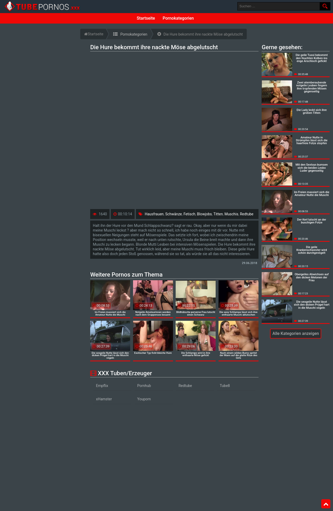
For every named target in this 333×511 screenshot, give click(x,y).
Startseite (146, 18)
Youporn (144, 399)
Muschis (231, 214)
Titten (218, 214)
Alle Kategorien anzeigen (295, 333)
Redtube (247, 214)
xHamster (104, 399)
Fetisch (189, 214)
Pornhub (144, 386)
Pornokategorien (178, 18)
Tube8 (225, 386)
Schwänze (173, 214)
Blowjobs (204, 214)
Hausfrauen (154, 214)
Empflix (102, 386)
